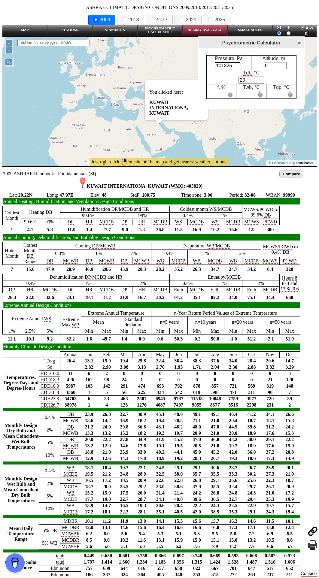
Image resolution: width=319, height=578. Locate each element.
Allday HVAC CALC (205, 30)
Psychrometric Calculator (160, 30)
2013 (130, 19)
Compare (291, 174)
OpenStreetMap (283, 163)
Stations (70, 30)
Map (25, 30)
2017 (159, 19)
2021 (188, 19)
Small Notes (250, 30)
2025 (216, 19)
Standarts (115, 30)
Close (299, 43)
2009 (101, 19)
